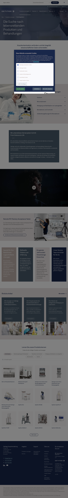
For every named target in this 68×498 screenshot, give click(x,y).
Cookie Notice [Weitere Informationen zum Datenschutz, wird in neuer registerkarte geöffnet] (36, 61)
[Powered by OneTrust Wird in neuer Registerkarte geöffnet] (49, 93)
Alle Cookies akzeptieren (47, 88)
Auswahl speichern (20, 88)
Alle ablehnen (37, 88)
